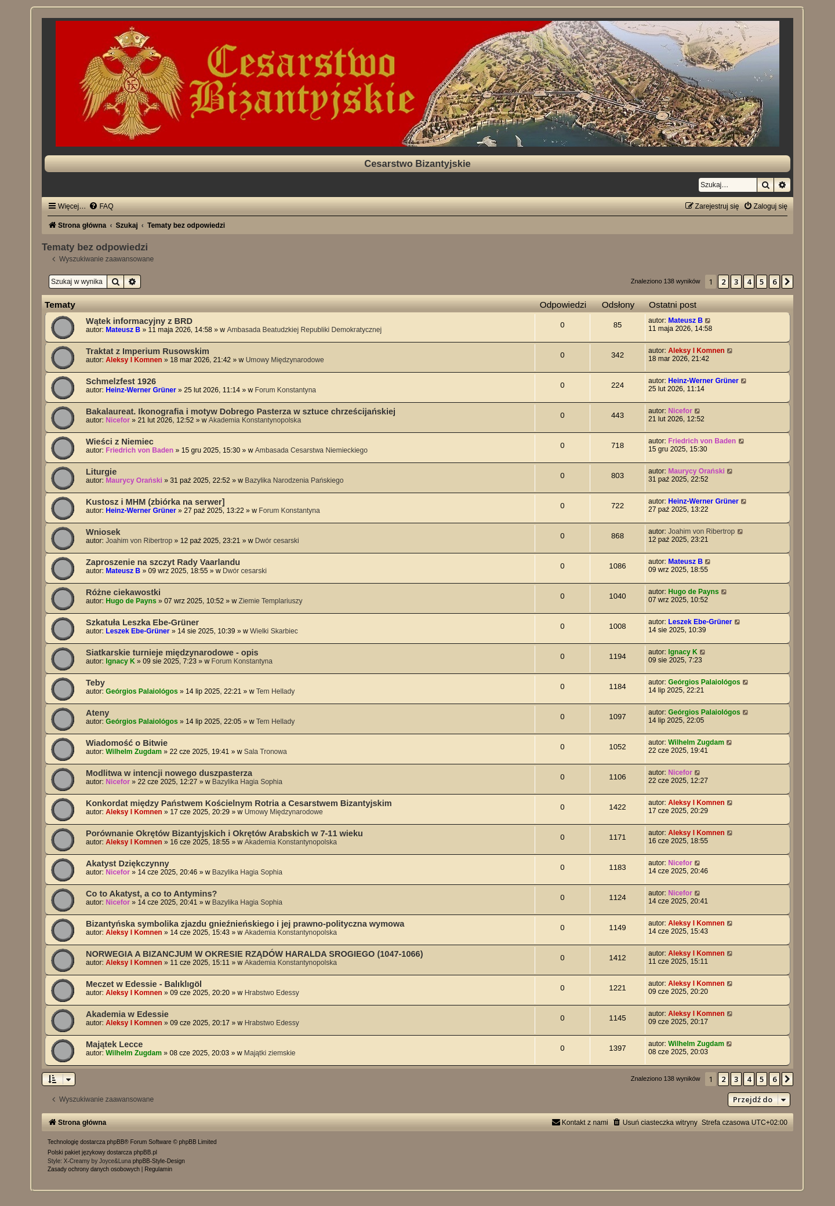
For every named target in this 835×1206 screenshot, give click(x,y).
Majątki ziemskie (270, 1053)
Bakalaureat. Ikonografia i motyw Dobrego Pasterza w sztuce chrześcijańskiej (240, 411)
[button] (787, 282)
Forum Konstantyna (286, 390)
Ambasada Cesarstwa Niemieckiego (311, 450)
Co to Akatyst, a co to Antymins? (151, 893)
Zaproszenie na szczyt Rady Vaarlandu (163, 562)
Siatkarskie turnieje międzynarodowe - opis (172, 652)
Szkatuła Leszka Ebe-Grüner (142, 622)
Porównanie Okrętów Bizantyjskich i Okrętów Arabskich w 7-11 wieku (224, 833)
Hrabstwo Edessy (272, 993)
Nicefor (118, 420)
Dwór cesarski (277, 541)
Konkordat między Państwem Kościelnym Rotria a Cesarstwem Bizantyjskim (239, 803)
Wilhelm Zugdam (134, 752)
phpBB (115, 1142)
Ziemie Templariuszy (271, 601)
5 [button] (762, 281)
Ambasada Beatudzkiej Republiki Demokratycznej (304, 330)
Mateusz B (123, 330)
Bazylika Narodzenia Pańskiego (294, 480)
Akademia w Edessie (127, 1014)
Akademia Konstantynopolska (255, 420)
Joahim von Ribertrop (139, 541)
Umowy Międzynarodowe (285, 360)
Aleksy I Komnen (134, 360)
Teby (95, 682)
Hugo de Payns (131, 601)
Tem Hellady (275, 691)
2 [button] (723, 281)
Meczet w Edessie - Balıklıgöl (144, 984)
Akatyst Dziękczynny (127, 863)
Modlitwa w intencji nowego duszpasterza (169, 773)
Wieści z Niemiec (120, 441)
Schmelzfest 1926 (121, 381)
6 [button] (774, 281)
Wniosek (103, 532)
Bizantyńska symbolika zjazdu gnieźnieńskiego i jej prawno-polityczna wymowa (245, 923)
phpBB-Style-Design (159, 1161)
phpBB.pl (145, 1152)
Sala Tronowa (265, 752)
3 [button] (736, 281)
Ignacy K (120, 661)
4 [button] (749, 281)
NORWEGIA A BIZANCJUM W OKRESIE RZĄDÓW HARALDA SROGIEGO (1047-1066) (254, 954)
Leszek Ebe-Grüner (137, 631)
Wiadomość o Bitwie (127, 743)
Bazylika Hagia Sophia (247, 782)
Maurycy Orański (134, 480)
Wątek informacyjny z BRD (139, 321)
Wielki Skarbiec (274, 631)
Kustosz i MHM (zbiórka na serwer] (155, 502)
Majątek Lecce (114, 1044)
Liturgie (101, 471)
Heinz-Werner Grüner (141, 390)
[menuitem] (101, 206)
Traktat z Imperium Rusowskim (147, 351)
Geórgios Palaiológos (141, 691)
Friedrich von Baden (139, 450)
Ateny (97, 712)
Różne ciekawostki (123, 592)
